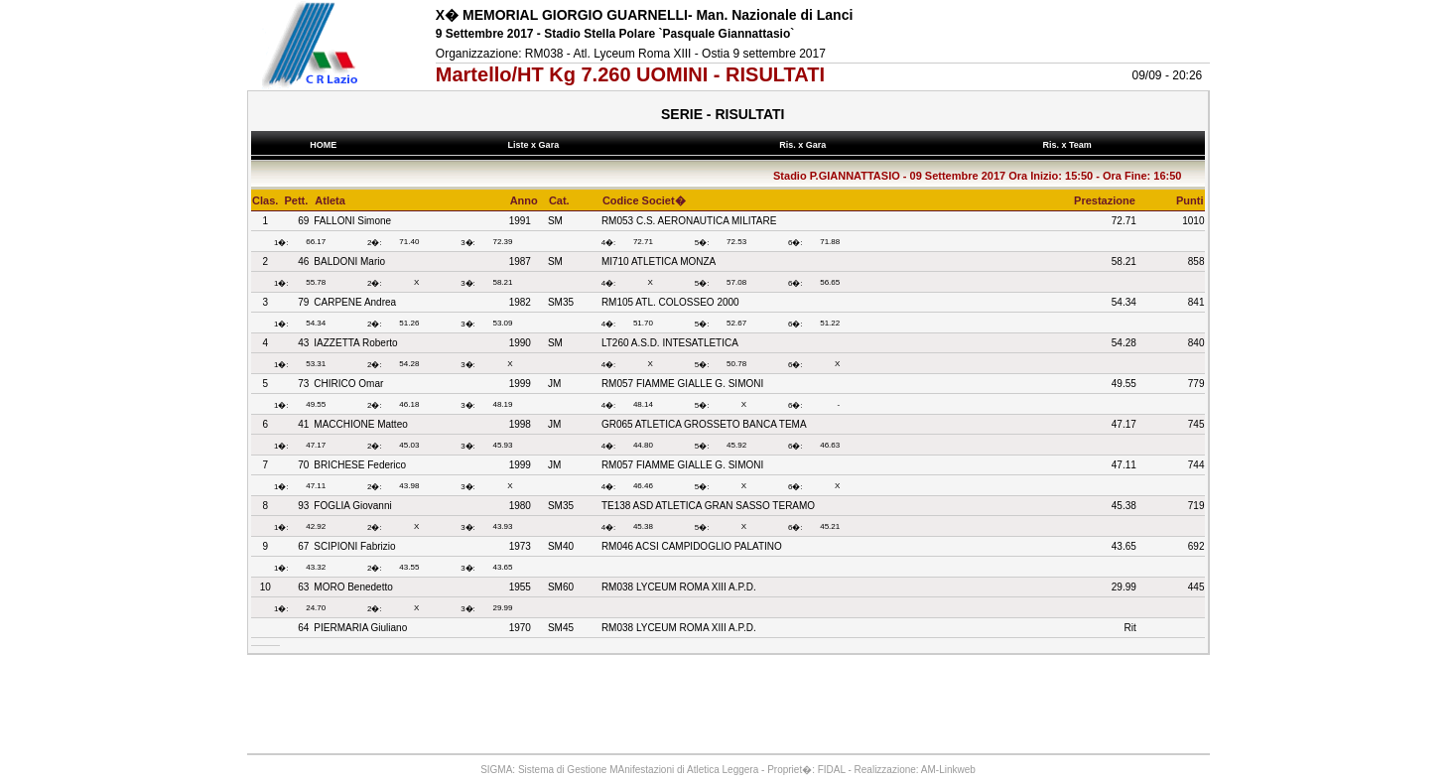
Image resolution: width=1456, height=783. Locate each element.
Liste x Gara (536, 145)
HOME (323, 145)
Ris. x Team (1069, 145)
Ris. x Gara (805, 145)
